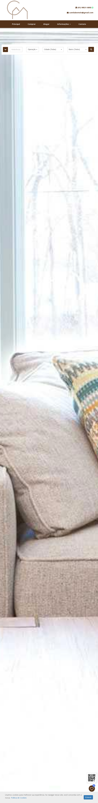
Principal (16, 24)
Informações (64, 24)
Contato (82, 24)
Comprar (32, 24)
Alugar (46, 24)
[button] (32, 49)
